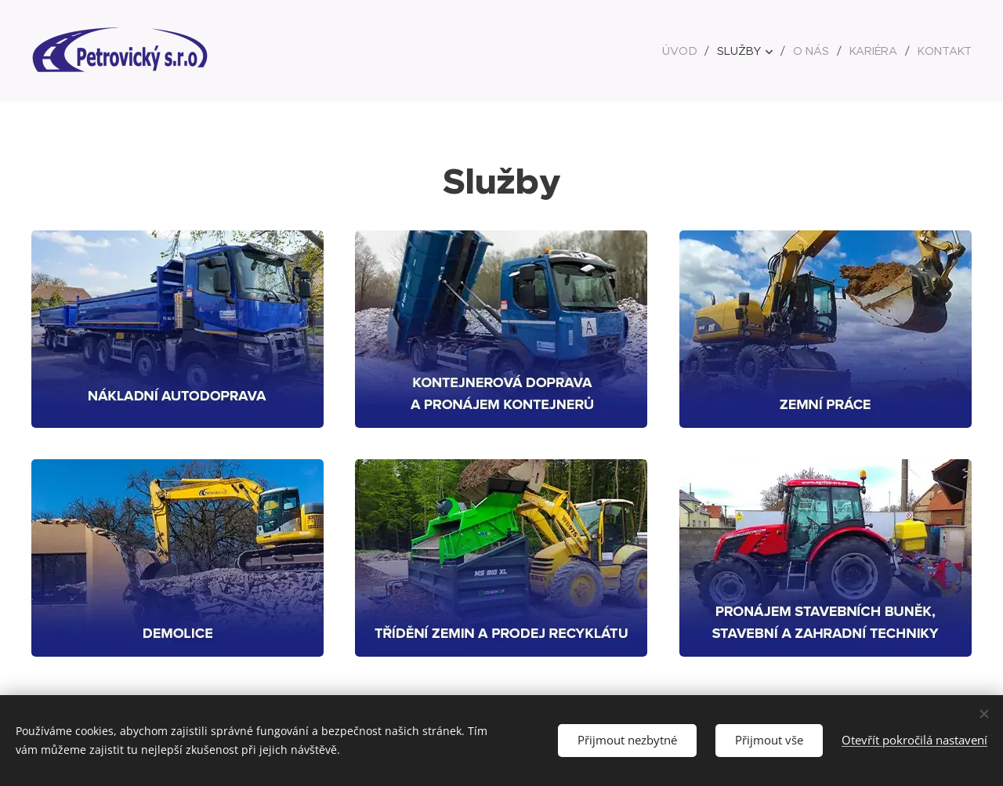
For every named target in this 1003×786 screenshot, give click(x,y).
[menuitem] (685, 51)
